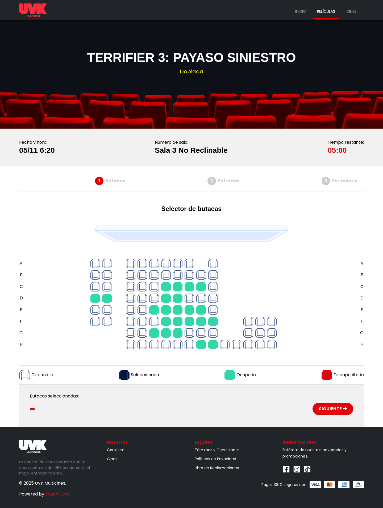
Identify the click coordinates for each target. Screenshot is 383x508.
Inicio (300, 11)
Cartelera (115, 449)
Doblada (191, 71)
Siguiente (333, 409)
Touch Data (57, 494)
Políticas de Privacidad (215, 459)
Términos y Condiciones (217, 449)
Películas (326, 11)
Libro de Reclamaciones (217, 468)
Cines (351, 11)
